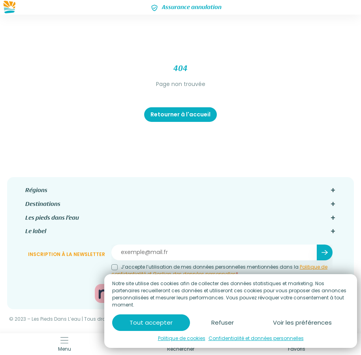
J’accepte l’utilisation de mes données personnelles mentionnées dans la (219, 270)
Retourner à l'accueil (180, 114)
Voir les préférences (302, 322)
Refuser (222, 322)
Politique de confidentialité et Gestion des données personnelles (219, 270)
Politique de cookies (181, 338)
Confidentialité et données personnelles (256, 338)
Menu (64, 344)
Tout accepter (151, 322)
